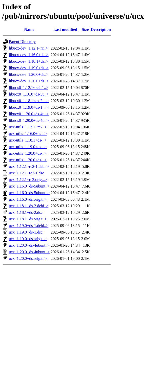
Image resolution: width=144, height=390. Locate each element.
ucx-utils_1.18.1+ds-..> (28, 140)
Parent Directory (22, 41)
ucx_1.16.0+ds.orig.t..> (28, 199)
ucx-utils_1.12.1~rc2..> (28, 127)
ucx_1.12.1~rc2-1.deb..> (29, 166)
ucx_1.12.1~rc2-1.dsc (26, 173)
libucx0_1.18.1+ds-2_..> (29, 101)
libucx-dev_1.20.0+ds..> (29, 74)
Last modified (65, 29)
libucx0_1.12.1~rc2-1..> (28, 87)
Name (29, 29)
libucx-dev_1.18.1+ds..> (29, 61)
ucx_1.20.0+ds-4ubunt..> (29, 245)
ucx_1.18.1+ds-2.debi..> (28, 206)
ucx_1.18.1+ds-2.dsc (26, 212)
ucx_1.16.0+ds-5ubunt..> (29, 186)
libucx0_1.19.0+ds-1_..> (29, 107)
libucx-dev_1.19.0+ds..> (29, 68)
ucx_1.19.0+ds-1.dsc (26, 232)
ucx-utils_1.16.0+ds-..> (28, 133)
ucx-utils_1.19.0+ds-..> (28, 147)
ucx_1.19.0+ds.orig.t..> (28, 239)
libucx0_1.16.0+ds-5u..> (29, 94)
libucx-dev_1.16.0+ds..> (29, 55)
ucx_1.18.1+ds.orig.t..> (28, 219)
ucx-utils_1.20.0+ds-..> (28, 153)
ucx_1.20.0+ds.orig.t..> (28, 258)
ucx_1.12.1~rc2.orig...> (28, 179)
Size (85, 29)
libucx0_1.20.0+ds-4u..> (29, 114)
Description (101, 29)
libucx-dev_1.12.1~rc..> (28, 48)
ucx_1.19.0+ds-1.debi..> (28, 225)
